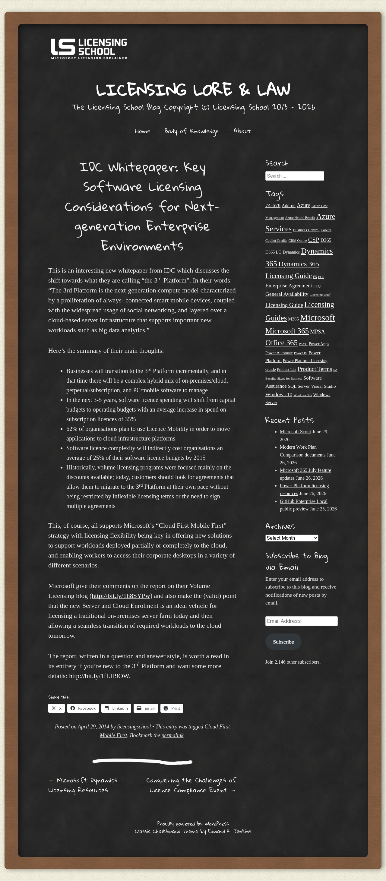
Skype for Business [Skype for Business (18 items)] (289, 378)
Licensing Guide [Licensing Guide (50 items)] (284, 305)
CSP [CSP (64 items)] (313, 239)
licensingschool (134, 727)
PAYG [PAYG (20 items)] (303, 344)
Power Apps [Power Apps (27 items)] (319, 344)
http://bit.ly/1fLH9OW (99, 676)
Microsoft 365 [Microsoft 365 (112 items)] (287, 331)
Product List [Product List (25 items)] (286, 369)
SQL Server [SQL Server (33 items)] (299, 386)
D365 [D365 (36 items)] (326, 240)
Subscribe (283, 642)
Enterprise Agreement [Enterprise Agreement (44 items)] (288, 286)
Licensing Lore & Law (193, 90)
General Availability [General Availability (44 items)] (286, 294)
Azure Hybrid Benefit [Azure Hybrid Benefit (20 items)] (300, 217)
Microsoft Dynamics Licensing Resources (82, 785)
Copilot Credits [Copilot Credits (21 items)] (276, 240)
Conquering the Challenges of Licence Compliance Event (191, 785)
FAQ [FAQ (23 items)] (317, 286)
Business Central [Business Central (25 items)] (306, 230)
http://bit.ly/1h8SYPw (121, 595)
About (242, 131)
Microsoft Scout (295, 431)
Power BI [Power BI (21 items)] (300, 353)
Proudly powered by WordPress (193, 823)
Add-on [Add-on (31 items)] (289, 205)
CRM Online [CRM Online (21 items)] (297, 240)
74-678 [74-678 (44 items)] (272, 205)
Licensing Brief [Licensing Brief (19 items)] (320, 294)
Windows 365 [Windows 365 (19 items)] (302, 395)
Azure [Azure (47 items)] (303, 205)
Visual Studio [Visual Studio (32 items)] (323, 386)
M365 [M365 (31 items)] (293, 319)
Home (142, 131)
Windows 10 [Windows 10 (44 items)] (278, 394)
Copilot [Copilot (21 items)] (326, 230)
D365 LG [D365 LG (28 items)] (273, 252)
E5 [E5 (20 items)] (315, 277)
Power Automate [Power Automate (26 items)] (279, 353)
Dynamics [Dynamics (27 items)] (291, 252)
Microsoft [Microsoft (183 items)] (317, 317)
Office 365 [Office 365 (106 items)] (281, 343)
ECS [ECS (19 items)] (321, 277)
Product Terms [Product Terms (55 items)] (315, 369)
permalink (172, 735)
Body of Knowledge (192, 131)
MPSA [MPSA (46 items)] (317, 332)
